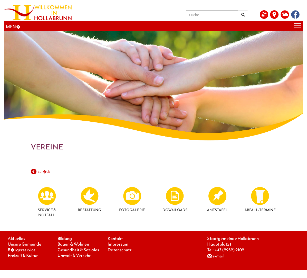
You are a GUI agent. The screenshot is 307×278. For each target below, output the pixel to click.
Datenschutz (120, 250)
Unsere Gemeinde (24, 244)
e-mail (218, 256)
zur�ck (44, 171)
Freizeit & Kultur (23, 255)
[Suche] (212, 15)
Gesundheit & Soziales (78, 250)
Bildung (64, 238)
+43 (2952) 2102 (229, 250)
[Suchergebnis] (243, 15)
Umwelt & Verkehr (74, 255)
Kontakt (115, 238)
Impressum (118, 244)
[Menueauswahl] (153, 26)
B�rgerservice (22, 250)
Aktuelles (16, 238)
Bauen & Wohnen (73, 244)
